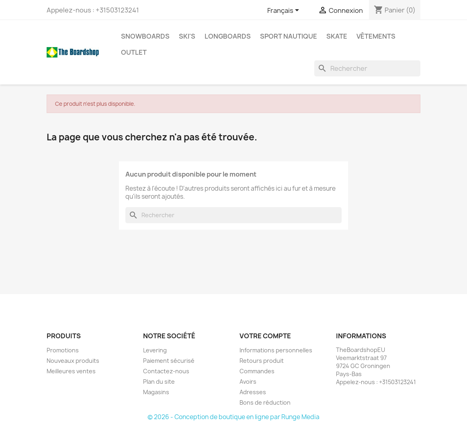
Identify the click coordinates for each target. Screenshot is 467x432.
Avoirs (248, 381)
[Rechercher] (367, 68)
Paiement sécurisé (169, 360)
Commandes (257, 371)
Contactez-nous (166, 371)
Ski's (187, 36)
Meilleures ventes (71, 371)
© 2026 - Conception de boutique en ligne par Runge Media (233, 417)
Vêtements (375, 36)
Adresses (253, 392)
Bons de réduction (265, 402)
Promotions (63, 350)
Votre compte (265, 335)
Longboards (228, 36)
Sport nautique (288, 36)
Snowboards (145, 36)
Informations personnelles (276, 350)
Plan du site (159, 381)
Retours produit (262, 360)
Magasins (156, 392)
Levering (155, 350)
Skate (336, 36)
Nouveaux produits (73, 360)
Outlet (134, 52)
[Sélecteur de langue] (284, 11)
